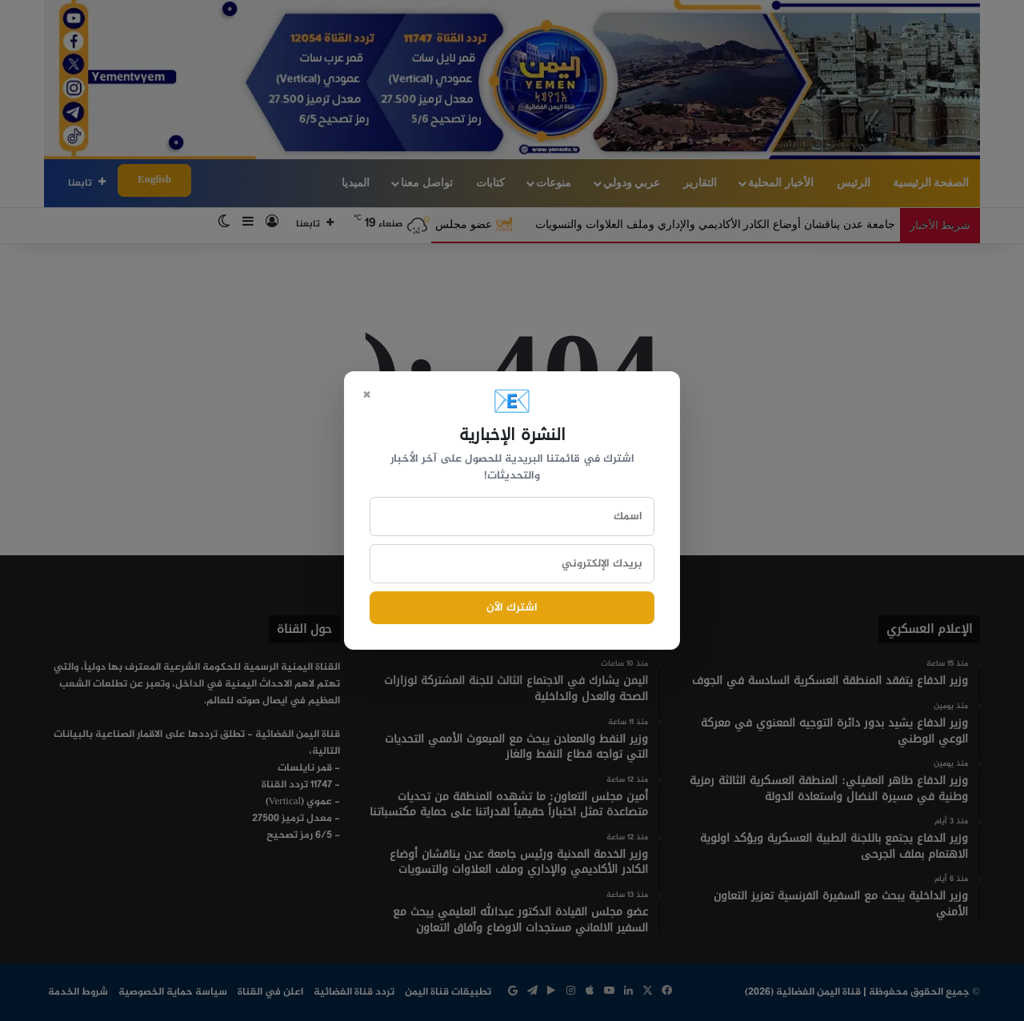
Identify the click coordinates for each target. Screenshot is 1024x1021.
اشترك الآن (512, 608)
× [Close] (366, 393)
